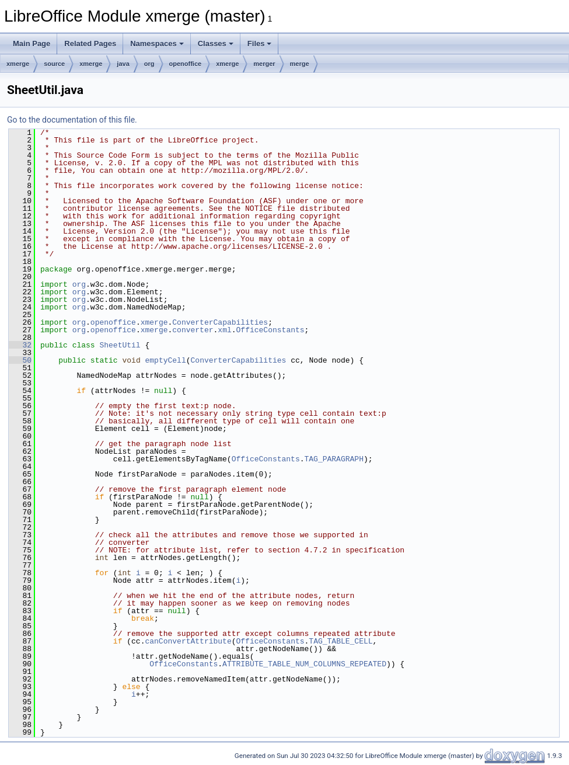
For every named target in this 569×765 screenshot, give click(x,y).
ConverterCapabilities (220, 322)
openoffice (185, 63)
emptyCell (165, 360)
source (54, 63)
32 (20, 345)
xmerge (17, 63)
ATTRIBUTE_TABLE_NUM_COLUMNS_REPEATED (304, 664)
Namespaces (157, 43)
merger (264, 63)
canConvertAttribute (188, 641)
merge (299, 63)
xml (224, 330)
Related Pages (90, 43)
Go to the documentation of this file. (72, 119)
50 (20, 360)
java (123, 63)
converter (192, 330)
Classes (215, 43)
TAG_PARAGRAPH (333, 459)
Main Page (31, 43)
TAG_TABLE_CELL (340, 641)
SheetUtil (119, 345)
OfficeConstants (270, 330)
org (149, 63)
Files (259, 43)
